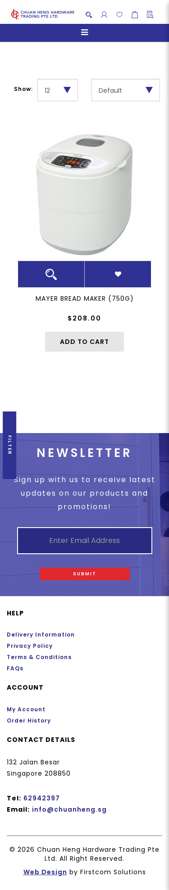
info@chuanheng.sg (69, 809)
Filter (9, 445)
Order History (29, 720)
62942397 (41, 798)
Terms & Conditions (39, 657)
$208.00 (84, 318)
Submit (84, 573)
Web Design (45, 871)
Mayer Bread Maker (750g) (85, 298)
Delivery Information (41, 634)
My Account (26, 709)
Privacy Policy (30, 646)
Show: (23, 89)
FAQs (15, 668)
